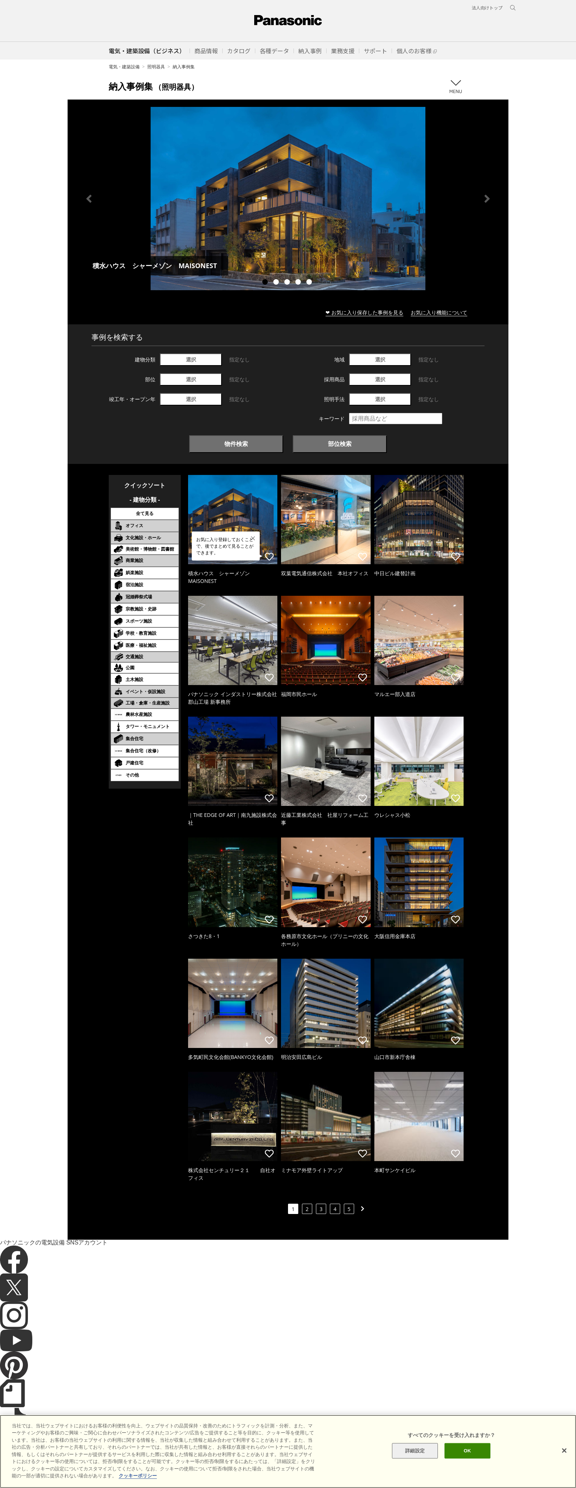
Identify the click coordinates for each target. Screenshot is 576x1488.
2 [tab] (277, 283)
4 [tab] (299, 283)
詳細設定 (415, 1464)
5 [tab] (310, 283)
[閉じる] (564, 1464)
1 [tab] (266, 283)
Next (487, 198)
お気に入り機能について (439, 312)
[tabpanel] (288, 198)
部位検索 (340, 444)
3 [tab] (288, 283)
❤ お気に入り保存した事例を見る (364, 312)
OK (467, 1464)
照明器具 (156, 67)
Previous (89, 198)
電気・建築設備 (124, 67)
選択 (191, 359)
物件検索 (236, 444)
